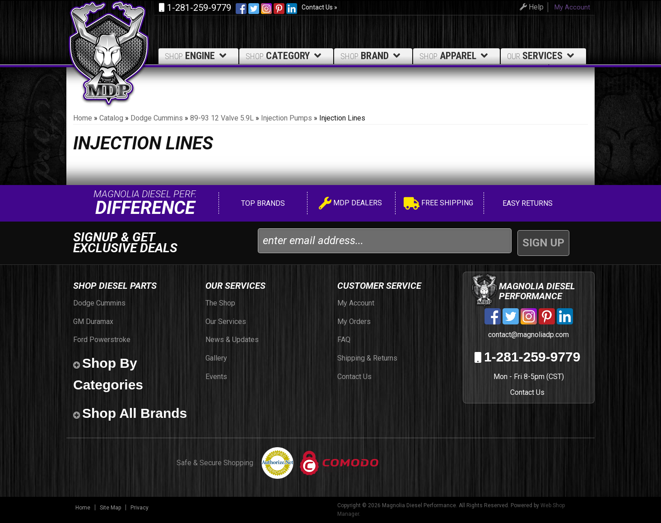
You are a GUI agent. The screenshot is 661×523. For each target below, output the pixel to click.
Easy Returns (527, 203)
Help (530, 7)
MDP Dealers (350, 204)
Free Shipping (438, 204)
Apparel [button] (455, 55)
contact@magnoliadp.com (527, 334)
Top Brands (262, 203)
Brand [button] (371, 55)
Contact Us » (319, 7)
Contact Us (527, 392)
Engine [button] (197, 55)
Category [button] (285, 55)
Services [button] (542, 55)
